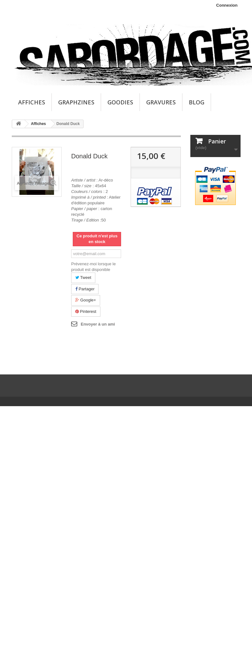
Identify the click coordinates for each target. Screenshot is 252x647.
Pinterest (85, 311)
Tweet (83, 277)
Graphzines (76, 102)
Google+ (85, 300)
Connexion (226, 5)
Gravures (161, 102)
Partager (84, 289)
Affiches (31, 102)
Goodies (120, 102)
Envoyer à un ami (98, 324)
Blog (196, 102)
